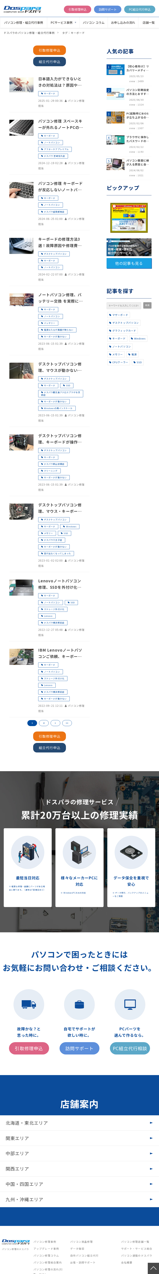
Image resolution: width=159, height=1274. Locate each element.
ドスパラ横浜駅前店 (54, 622)
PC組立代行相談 (130, 1048)
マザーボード (118, 315)
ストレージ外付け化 (54, 609)
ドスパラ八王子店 (53, 539)
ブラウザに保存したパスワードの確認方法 (137, 139)
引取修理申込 (78, 9)
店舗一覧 (149, 22)
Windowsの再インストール (58, 408)
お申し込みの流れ (123, 22)
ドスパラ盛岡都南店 (54, 211)
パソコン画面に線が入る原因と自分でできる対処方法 (137, 162)
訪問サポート (108, 9)
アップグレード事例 (46, 1248)
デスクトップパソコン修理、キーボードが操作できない (60, 439)
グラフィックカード (122, 330)
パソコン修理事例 (45, 1241)
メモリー (48, 533)
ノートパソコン (52, 142)
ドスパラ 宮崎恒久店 (54, 155)
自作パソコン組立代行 (84, 1255)
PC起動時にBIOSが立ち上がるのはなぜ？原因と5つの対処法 (137, 115)
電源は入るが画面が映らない (59, 329)
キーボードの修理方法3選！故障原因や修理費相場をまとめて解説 (60, 242)
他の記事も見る (129, 263)
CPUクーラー (118, 362)
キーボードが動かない (55, 336)
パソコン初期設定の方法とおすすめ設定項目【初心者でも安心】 (137, 92)
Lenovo (48, 615)
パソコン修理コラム (46, 1255)
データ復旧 (77, 1248)
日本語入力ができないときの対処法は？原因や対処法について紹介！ (60, 82)
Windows (71, 526)
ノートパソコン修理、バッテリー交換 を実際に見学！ (60, 298)
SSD (68, 385)
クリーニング (51, 470)
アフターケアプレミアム (56, 149)
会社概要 (126, 1262)
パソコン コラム (94, 22)
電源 (132, 354)
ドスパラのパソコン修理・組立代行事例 (29, 33)
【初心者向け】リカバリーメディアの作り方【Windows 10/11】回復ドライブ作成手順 (137, 68)
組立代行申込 (49, 61)
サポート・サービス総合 (136, 1248)
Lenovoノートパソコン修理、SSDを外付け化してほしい (59, 584)
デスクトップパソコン (55, 253)
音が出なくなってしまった (57, 553)
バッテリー (49, 322)
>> (67, 723)
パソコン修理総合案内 (48, 1262)
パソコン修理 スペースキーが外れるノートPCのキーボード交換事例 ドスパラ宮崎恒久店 (60, 124)
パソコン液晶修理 (81, 1241)
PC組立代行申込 (140, 9)
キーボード (49, 93)
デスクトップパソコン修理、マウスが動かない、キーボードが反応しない (60, 367)
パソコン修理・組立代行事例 (23, 22)
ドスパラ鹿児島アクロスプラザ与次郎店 (60, 393)
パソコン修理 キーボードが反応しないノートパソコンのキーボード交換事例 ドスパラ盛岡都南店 (60, 187)
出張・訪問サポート (83, 1262)
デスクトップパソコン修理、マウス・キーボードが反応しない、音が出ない (60, 508)
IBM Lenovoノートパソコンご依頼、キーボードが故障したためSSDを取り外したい (60, 653)
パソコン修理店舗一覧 (135, 1241)
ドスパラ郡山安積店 (54, 463)
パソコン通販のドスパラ (136, 1255)
